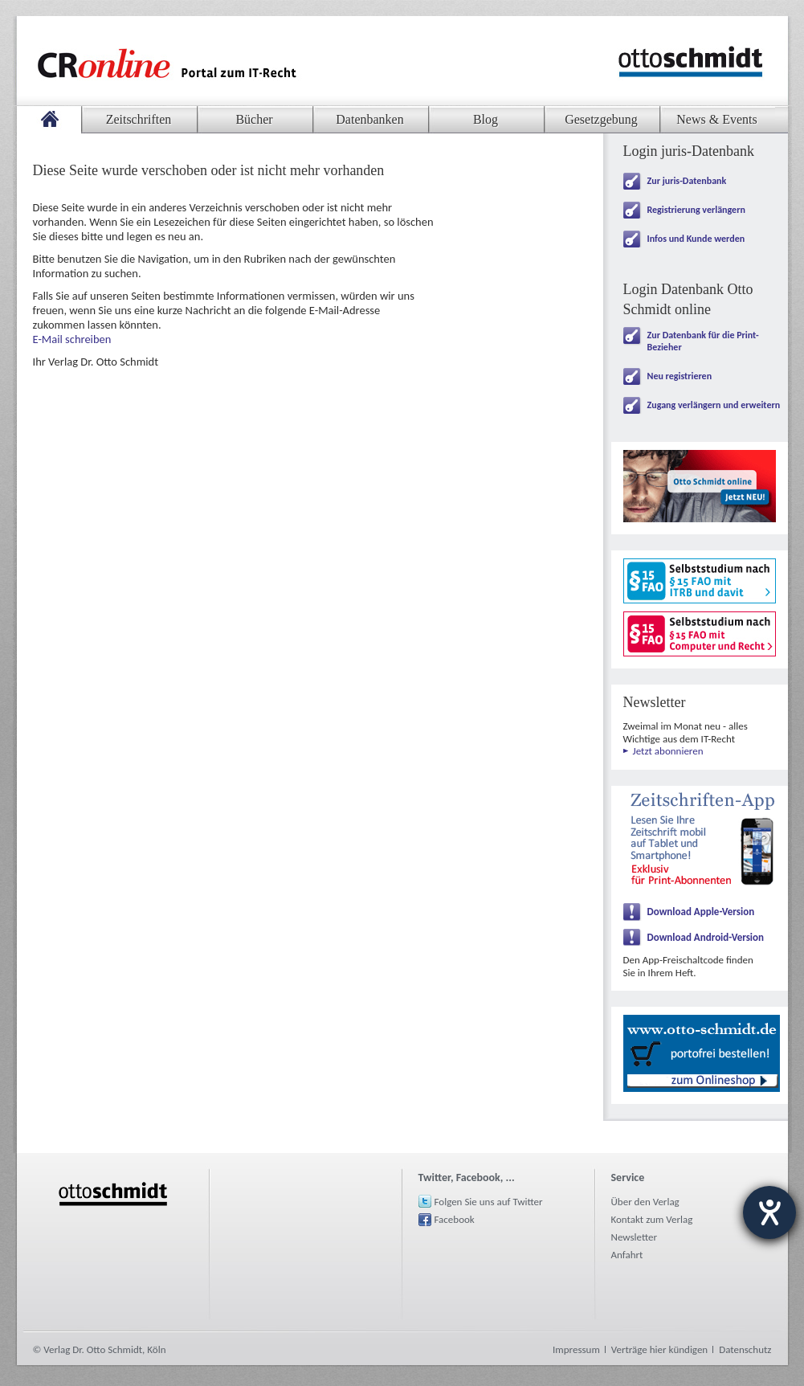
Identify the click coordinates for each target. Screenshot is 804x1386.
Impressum (576, 1349)
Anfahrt (627, 1255)
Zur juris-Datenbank (687, 180)
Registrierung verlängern (696, 209)
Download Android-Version (706, 937)
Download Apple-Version (701, 912)
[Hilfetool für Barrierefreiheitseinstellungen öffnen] (769, 1212)
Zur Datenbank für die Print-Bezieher (703, 341)
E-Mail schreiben (72, 339)
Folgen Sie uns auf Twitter (489, 1202)
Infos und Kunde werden (696, 238)
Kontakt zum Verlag (652, 1219)
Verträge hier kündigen (659, 1349)
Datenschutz (745, 1349)
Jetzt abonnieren (668, 751)
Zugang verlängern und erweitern (714, 405)
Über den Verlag (645, 1202)
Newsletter (634, 1237)
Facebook (455, 1219)
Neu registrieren (679, 376)
